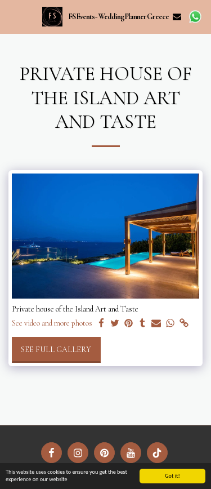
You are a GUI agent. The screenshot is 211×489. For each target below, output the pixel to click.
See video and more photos (52, 323)
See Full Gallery (56, 349)
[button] (12, 16)
